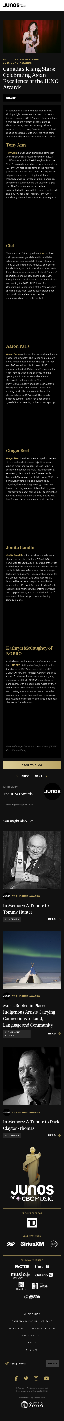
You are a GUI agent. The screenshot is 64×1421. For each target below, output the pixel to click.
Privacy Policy (32, 1335)
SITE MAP (32, 1349)
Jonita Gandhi (14, 555)
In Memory (12, 919)
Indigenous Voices (13, 1034)
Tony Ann (11, 152)
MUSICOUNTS (32, 1314)
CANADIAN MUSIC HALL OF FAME (32, 1321)
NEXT (38, 776)
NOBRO (16, 665)
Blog (7, 59)
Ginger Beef (12, 458)
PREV (25, 776)
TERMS (32, 1342)
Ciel (42, 253)
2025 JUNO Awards (17, 62)
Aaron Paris (13, 354)
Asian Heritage (27, 59)
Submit (52, 1363)
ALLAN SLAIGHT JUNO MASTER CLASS (32, 1328)
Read (52, 919)
